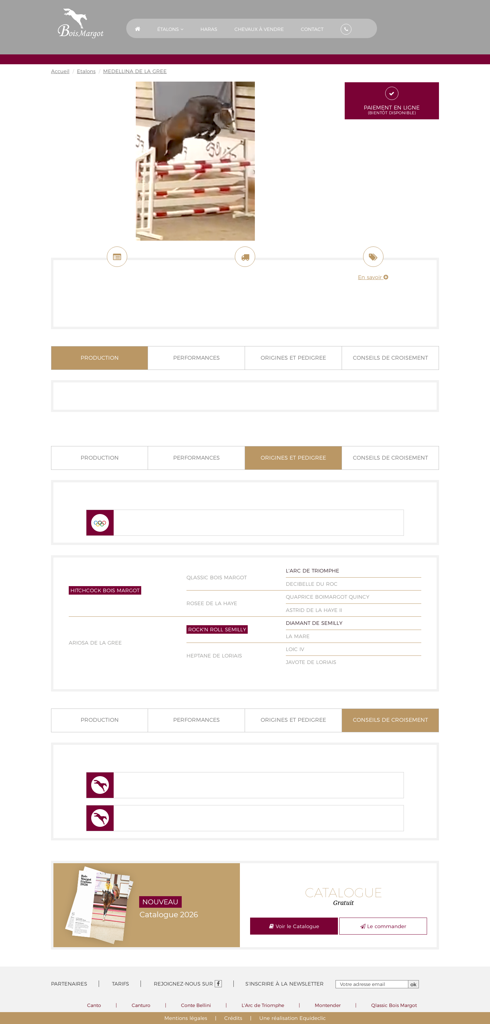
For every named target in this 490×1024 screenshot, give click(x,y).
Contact (312, 29)
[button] (170, 28)
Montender (328, 1005)
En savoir (373, 277)
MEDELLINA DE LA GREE (135, 71)
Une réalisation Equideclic (292, 1018)
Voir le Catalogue (294, 926)
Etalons (86, 71)
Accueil (60, 71)
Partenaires (69, 983)
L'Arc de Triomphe (263, 1005)
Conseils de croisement (390, 358)
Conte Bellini (196, 1005)
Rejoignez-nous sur (188, 983)
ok (413, 984)
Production (100, 358)
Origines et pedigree (293, 358)
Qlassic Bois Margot (394, 1005)
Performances (196, 358)
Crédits (233, 1018)
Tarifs (120, 983)
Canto (94, 1005)
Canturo (141, 1005)
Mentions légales (185, 1018)
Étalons (170, 29)
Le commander (383, 926)
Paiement (392, 101)
